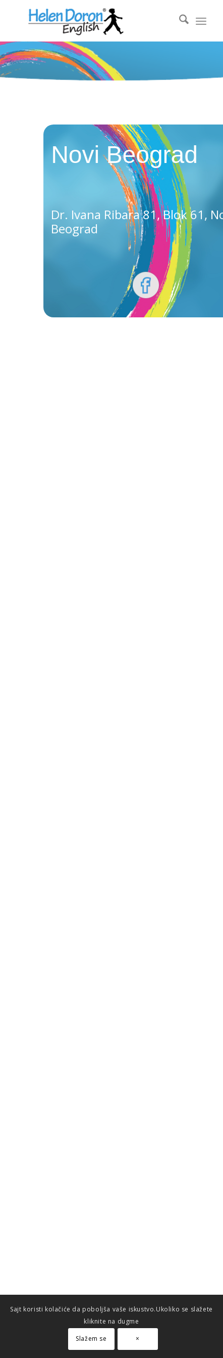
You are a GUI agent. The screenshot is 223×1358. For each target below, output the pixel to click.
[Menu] (201, 21)
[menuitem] (179, 21)
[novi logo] (93, 21)
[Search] (179, 21)
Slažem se (91, 1338)
